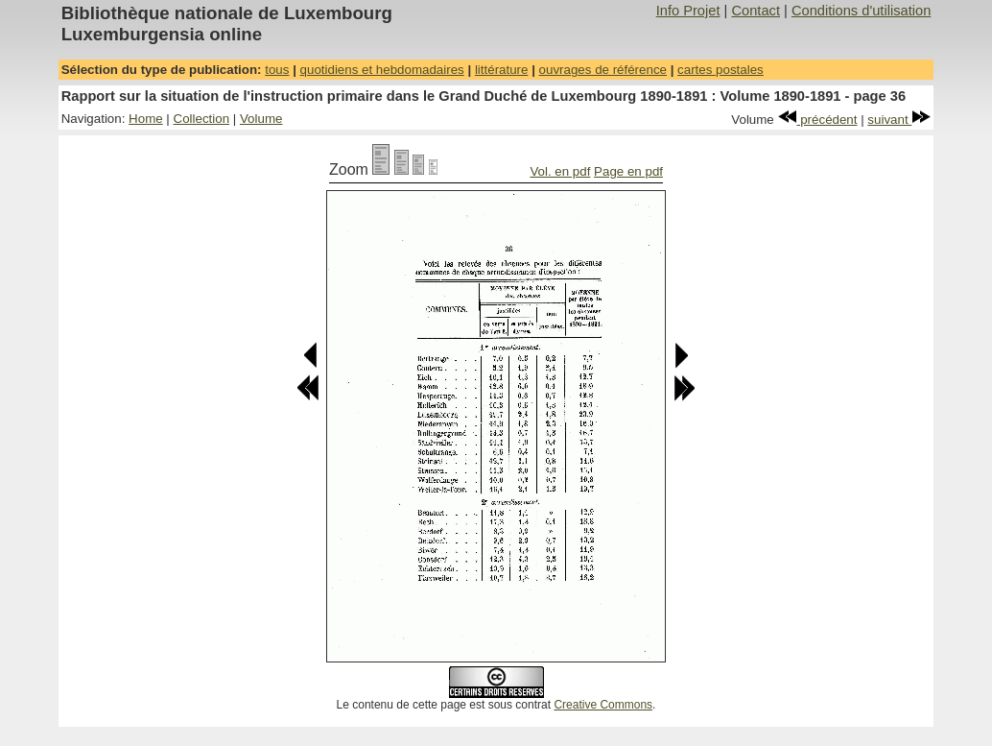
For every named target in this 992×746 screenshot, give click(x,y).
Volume (261, 118)
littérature (502, 69)
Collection (202, 118)
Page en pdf (628, 171)
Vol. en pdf (560, 171)
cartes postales (720, 69)
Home (146, 118)
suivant (899, 119)
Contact (755, 10)
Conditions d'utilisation (861, 10)
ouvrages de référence (603, 69)
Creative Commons (603, 704)
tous (277, 69)
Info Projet (688, 10)
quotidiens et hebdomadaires (382, 69)
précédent (818, 119)
